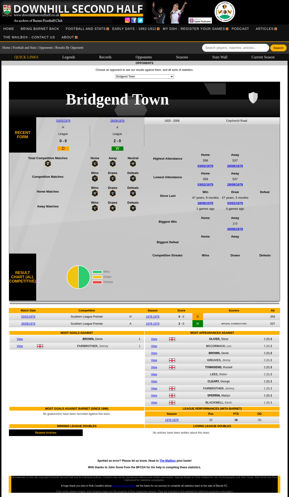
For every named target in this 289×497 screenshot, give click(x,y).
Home (8, 29)
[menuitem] (8, 28)
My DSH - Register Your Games (194, 29)
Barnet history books (123, 485)
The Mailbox (168, 460)
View (20, 339)
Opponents (46, 47)
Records (105, 57)
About (68, 37)
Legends (68, 57)
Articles (264, 29)
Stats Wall (219, 57)
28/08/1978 (117, 120)
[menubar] (144, 32)
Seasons (182, 57)
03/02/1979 (63, 120)
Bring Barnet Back (40, 29)
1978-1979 (152, 316)
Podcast (240, 29)
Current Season (263, 57)
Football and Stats (86, 29)
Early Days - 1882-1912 (134, 29)
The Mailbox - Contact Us (29, 37)
